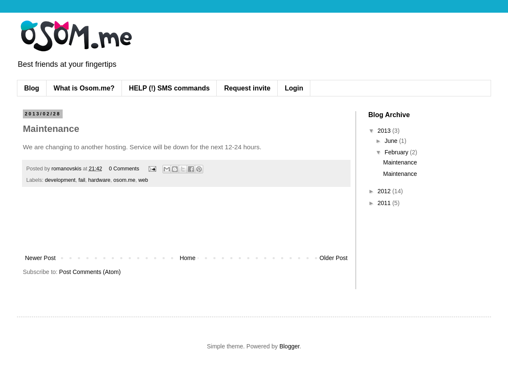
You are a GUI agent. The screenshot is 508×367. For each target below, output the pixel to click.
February (397, 152)
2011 (385, 203)
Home (187, 258)
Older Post (334, 258)
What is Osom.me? (84, 88)
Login (294, 88)
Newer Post (40, 258)
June (391, 140)
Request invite (247, 88)
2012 (385, 191)
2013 (385, 130)
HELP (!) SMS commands (169, 88)
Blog (31, 88)
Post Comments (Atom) (90, 271)
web (143, 180)
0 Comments (124, 169)
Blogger (289, 346)
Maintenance (400, 162)
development (60, 180)
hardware (99, 180)
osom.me (124, 180)
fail (81, 180)
